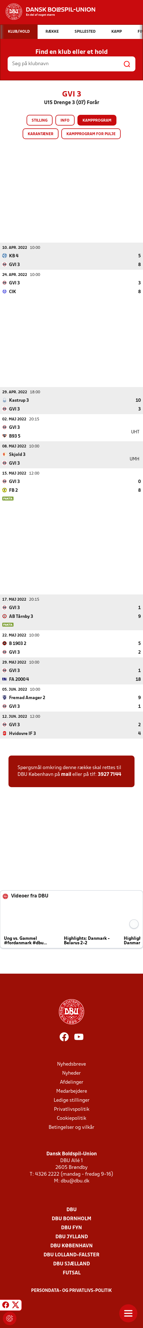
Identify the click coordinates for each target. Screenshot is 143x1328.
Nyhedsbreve (71, 1064)
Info (65, 120)
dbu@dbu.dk (75, 1180)
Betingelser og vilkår (71, 1127)
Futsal (72, 1272)
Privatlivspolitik (71, 1109)
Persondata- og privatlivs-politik (71, 1290)
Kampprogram (97, 120)
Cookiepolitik (71, 1118)
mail (66, 774)
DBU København (71, 1245)
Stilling (39, 120)
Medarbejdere (71, 1091)
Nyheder (71, 1073)
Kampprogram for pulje (91, 134)
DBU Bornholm (71, 1218)
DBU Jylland (71, 1236)
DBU (71, 1209)
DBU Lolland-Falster (71, 1254)
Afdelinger (71, 1082)
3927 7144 (109, 774)
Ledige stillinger (72, 1100)
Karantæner (40, 134)
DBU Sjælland (71, 1263)
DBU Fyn (71, 1227)
